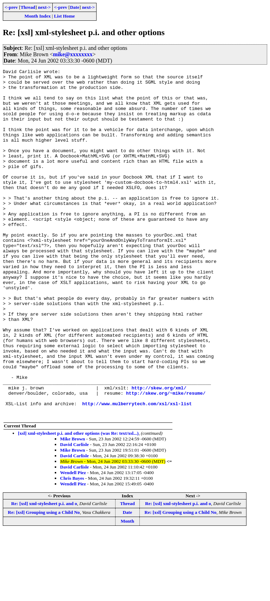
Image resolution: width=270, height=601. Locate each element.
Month (127, 590)
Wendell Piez (73, 542)
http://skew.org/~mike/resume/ (165, 458)
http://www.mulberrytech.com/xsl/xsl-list (137, 471)
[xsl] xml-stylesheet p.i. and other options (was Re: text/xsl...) (78, 502)
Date (74, 7)
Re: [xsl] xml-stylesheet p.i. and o (44, 573)
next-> (44, 7)
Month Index (38, 16)
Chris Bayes (72, 547)
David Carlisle (74, 514)
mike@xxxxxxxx (73, 54)
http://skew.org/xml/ (159, 452)
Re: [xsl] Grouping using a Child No (44, 581)
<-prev (11, 7)
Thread (27, 7)
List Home (64, 16)
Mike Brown (72, 508)
